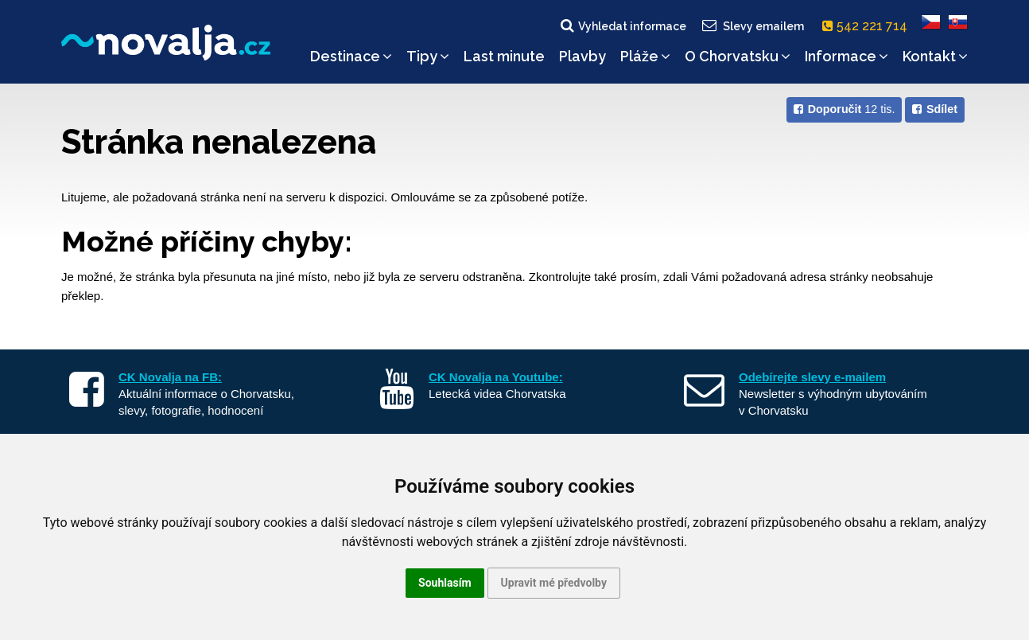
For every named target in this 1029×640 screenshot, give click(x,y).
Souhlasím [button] (445, 582)
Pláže (645, 56)
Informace (846, 56)
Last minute (504, 56)
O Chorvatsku (737, 56)
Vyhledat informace (622, 25)
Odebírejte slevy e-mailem (812, 377)
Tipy (427, 56)
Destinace (351, 56)
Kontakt (935, 56)
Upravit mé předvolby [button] (554, 582)
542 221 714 (868, 25)
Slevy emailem (752, 25)
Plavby (582, 56)
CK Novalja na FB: (170, 377)
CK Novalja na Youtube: (496, 377)
